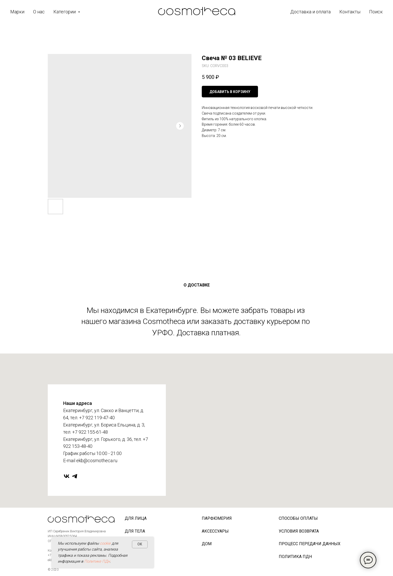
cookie (105, 543)
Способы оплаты (298, 518)
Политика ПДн (295, 556)
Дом (207, 543)
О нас (39, 11)
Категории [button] (65, 11)
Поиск (376, 11)
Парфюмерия (217, 518)
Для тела (135, 531)
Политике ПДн (97, 561)
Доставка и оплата (310, 11)
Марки (17, 11)
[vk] (66, 476)
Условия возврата (299, 531)
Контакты (349, 11)
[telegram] (74, 476)
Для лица (136, 518)
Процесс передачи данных (309, 543)
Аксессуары (215, 531)
